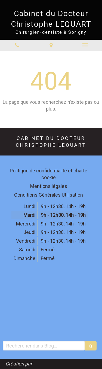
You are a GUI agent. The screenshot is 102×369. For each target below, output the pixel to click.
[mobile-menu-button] (85, 45)
